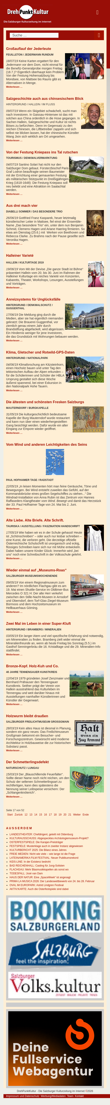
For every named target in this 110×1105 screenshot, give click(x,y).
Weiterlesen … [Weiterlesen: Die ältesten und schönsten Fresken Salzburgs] (14, 433)
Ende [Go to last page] (86, 814)
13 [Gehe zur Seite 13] (30, 814)
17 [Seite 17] (50, 814)
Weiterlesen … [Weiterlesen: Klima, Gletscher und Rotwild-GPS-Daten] (14, 390)
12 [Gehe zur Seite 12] (26, 814)
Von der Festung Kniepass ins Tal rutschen (42, 152)
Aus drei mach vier (22, 205)
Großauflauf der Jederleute (28, 49)
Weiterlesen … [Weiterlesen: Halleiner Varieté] (14, 287)
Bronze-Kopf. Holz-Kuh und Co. (32, 666)
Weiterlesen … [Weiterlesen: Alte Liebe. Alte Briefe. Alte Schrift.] (14, 558)
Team (70, 1096)
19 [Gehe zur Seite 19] (60, 814)
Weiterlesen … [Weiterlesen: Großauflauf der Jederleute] (14, 87)
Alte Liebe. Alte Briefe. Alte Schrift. (35, 520)
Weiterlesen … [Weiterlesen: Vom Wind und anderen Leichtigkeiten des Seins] (14, 508)
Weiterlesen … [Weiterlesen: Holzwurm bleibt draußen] (14, 750)
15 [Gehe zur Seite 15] (40, 814)
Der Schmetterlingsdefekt (27, 762)
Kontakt (79, 1096)
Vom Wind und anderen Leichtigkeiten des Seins (46, 444)
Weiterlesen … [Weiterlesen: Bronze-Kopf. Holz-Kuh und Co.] (14, 704)
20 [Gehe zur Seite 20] (64, 814)
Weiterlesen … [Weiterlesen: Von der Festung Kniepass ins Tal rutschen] (14, 194)
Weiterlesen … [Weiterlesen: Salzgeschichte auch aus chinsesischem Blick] (14, 140)
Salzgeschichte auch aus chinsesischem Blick (44, 98)
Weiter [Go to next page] (77, 814)
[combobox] (34, 35)
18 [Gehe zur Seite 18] (55, 814)
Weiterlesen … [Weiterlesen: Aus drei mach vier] (14, 243)
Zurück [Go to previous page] (19, 814)
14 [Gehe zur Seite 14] (35, 814)
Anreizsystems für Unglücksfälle (33, 299)
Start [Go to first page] (10, 814)
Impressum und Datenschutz (22, 1096)
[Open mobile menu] (99, 35)
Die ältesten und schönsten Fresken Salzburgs (45, 402)
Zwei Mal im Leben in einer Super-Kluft (38, 623)
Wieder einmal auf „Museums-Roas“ (36, 570)
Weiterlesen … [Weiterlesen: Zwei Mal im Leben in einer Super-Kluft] (14, 654)
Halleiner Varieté (19, 255)
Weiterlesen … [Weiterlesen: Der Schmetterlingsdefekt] (14, 796)
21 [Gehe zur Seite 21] (69, 814)
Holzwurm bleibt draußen (27, 716)
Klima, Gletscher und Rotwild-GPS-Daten (40, 352)
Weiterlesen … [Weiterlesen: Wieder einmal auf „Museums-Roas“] (14, 612)
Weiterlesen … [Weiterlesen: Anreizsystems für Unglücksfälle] (14, 340)
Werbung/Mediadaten (53, 1096)
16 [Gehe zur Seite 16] (45, 814)
